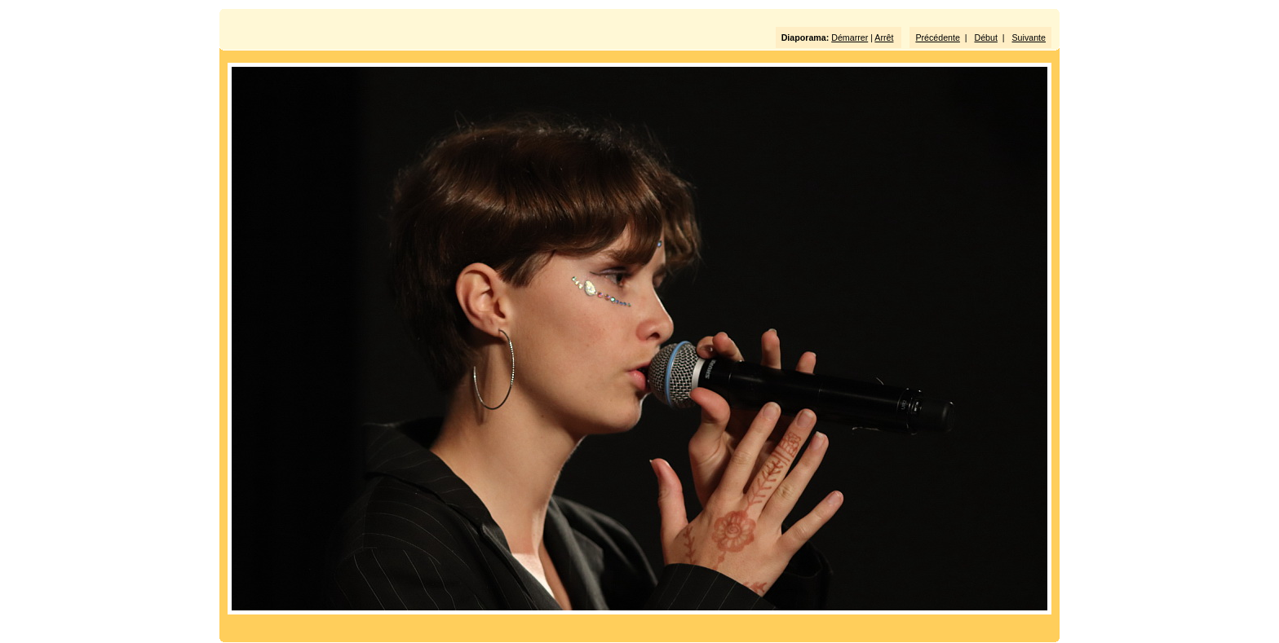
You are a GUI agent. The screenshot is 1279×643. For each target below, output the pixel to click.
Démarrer (849, 37)
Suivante (1029, 37)
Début (986, 37)
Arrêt (883, 37)
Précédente (937, 37)
